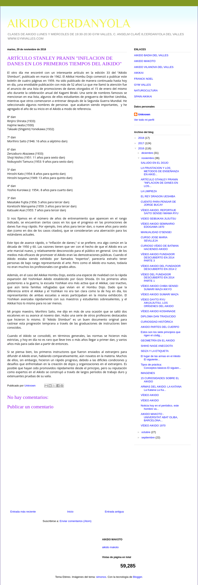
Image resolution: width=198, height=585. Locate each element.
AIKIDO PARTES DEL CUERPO (160, 326)
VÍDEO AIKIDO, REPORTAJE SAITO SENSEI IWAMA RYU (159, 212)
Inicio (70, 511)
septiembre (148, 437)
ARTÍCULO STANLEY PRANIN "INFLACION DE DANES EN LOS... (159, 182)
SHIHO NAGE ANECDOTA (157, 345)
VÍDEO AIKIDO (150, 395)
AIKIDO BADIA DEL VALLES (151, 55)
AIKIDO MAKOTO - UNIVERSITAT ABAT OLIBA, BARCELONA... (159, 417)
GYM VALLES (142, 84)
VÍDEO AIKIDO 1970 (153, 425)
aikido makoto (110, 547)
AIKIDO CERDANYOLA (68, 23)
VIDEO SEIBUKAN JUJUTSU (158, 218)
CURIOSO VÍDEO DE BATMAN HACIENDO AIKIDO (159, 247)
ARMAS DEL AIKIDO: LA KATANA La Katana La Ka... (161, 388)
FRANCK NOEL (143, 78)
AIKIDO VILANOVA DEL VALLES (153, 67)
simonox (101, 576)
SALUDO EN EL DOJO (154, 162)
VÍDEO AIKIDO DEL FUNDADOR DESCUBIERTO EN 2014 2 (160, 267)
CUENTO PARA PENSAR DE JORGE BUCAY (158, 203)
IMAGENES (148, 373)
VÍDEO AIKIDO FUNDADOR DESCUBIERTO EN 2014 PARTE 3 (158, 257)
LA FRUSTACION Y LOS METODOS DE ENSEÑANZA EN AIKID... (160, 171)
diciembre (147, 152)
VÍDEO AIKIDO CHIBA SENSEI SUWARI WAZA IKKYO (159, 287)
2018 (141, 137)
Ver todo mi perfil (144, 119)
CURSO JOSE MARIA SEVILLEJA (154, 239)
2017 (141, 143)
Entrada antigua (114, 511)
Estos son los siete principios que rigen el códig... (160, 333)
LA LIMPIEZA (149, 191)
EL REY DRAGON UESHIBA (158, 196)
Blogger (137, 576)
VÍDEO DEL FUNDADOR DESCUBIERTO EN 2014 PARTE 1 (157, 277)
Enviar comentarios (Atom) (75, 521)
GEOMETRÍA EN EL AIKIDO (158, 340)
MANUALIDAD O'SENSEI (156, 232)
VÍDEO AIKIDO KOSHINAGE (158, 311)
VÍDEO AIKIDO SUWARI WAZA (159, 294)
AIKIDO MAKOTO (145, 61)
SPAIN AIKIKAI (143, 96)
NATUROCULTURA (146, 90)
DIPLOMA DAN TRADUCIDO (158, 316)
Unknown (144, 114)
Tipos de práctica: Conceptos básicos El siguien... (161, 366)
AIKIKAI (139, 72)
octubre (146, 432)
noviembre (148, 158)
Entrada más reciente (23, 511)
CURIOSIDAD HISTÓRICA (157, 321)
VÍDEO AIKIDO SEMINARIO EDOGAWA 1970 (157, 225)
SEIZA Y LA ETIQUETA (155, 351)
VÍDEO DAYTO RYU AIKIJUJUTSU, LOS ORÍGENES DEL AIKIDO (157, 302)
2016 (141, 148)
